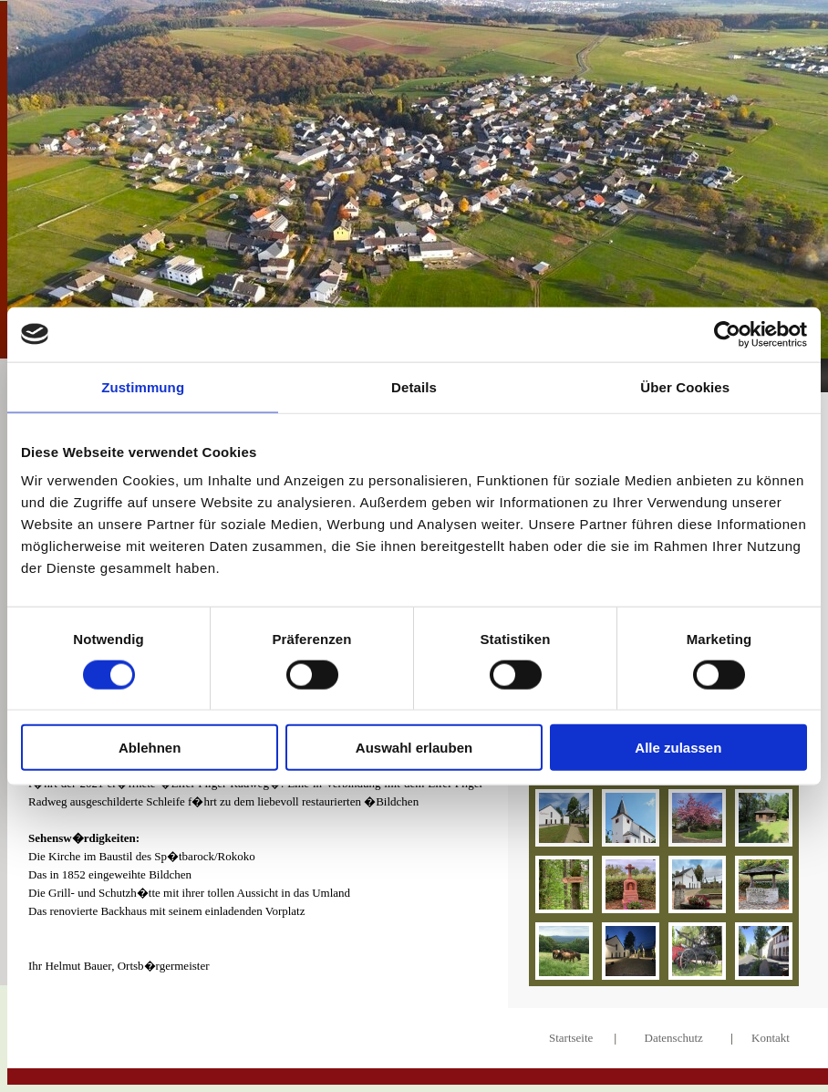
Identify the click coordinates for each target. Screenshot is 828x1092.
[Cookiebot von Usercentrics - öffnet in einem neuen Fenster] (727, 334)
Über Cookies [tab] (685, 386)
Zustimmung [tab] (142, 386)
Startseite (571, 1038)
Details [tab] (414, 386)
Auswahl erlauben (414, 747)
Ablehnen (150, 747)
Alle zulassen (678, 747)
